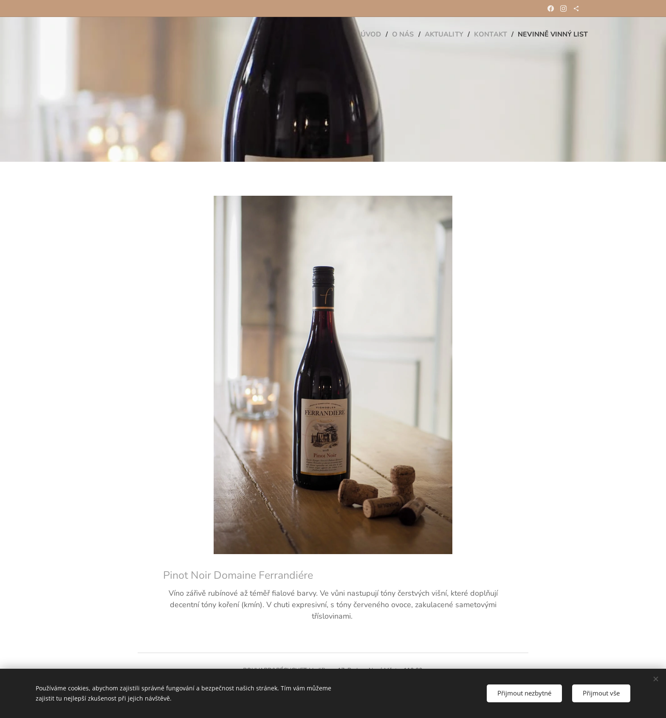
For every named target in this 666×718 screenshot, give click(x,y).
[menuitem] (360, 34)
